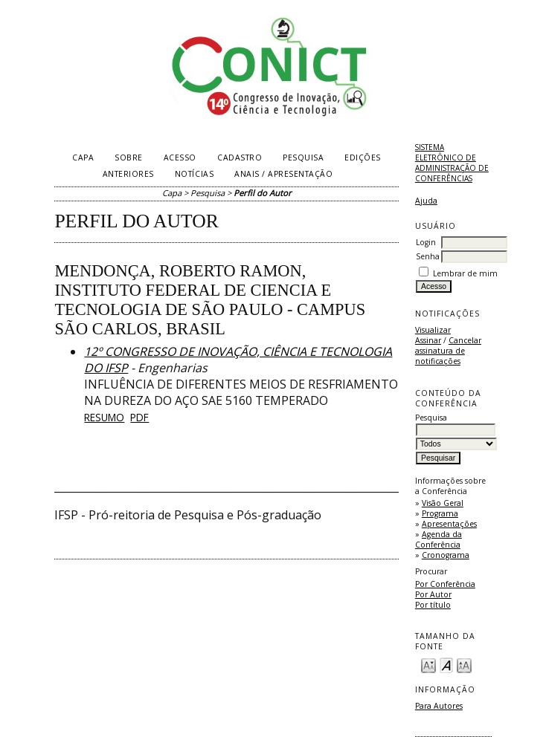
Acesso (180, 157)
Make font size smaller (428, 664)
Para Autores (439, 706)
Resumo (104, 417)
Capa (83, 157)
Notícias (194, 174)
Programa (440, 513)
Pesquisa (303, 157)
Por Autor (433, 594)
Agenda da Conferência (438, 539)
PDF (139, 417)
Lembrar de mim (465, 273)
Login (426, 242)
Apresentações (449, 524)
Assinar (428, 340)
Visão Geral (442, 503)
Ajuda (426, 200)
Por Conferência (445, 584)
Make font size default (446, 664)
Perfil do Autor (263, 192)
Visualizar (433, 330)
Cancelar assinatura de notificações (448, 350)
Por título (433, 605)
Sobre (129, 157)
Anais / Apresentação (283, 174)
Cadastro (239, 157)
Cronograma (445, 555)
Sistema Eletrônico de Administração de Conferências (452, 163)
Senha (428, 256)
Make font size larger (464, 664)
